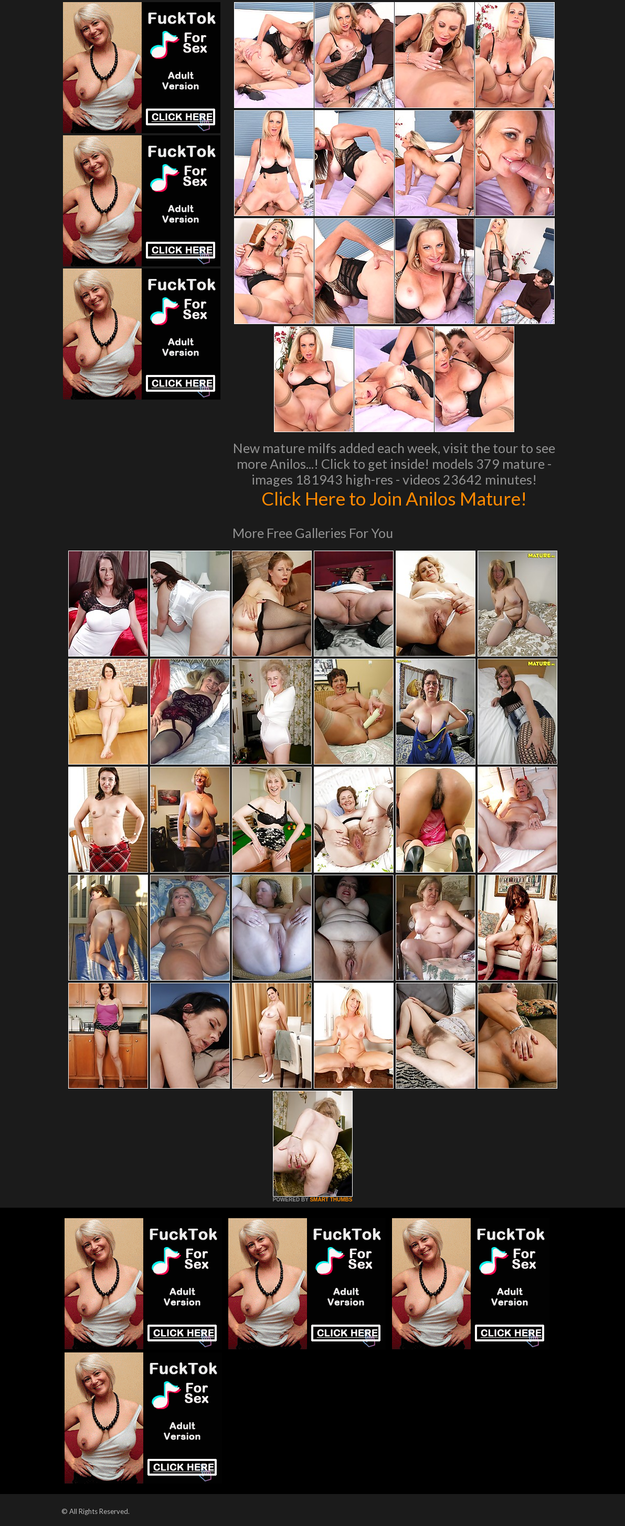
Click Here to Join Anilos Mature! (394, 498)
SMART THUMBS (331, 1199)
